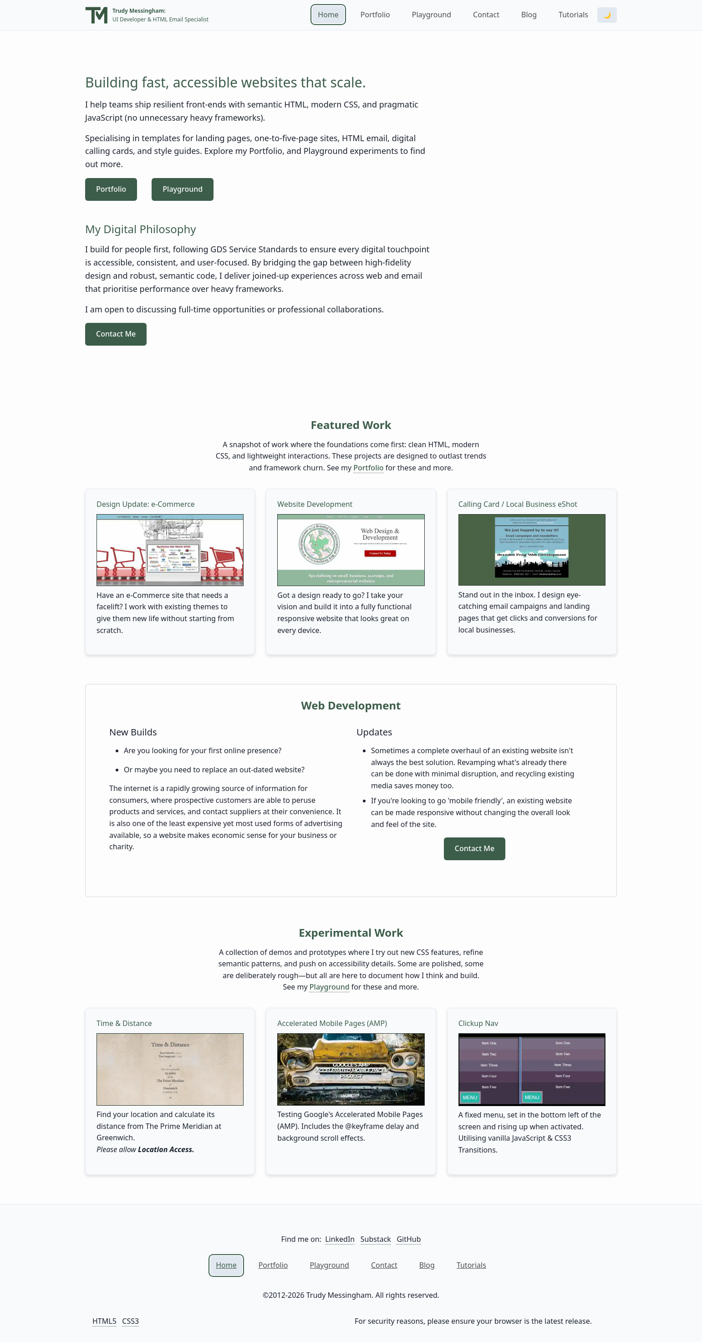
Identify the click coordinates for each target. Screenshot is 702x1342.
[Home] (96, 16)
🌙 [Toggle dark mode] (607, 15)
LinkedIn (340, 1239)
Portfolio (375, 15)
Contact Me (116, 334)
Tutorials (573, 15)
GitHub (409, 1239)
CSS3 (130, 1321)
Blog (529, 15)
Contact (486, 15)
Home (328, 15)
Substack (376, 1239)
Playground (431, 15)
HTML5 (104, 1321)
